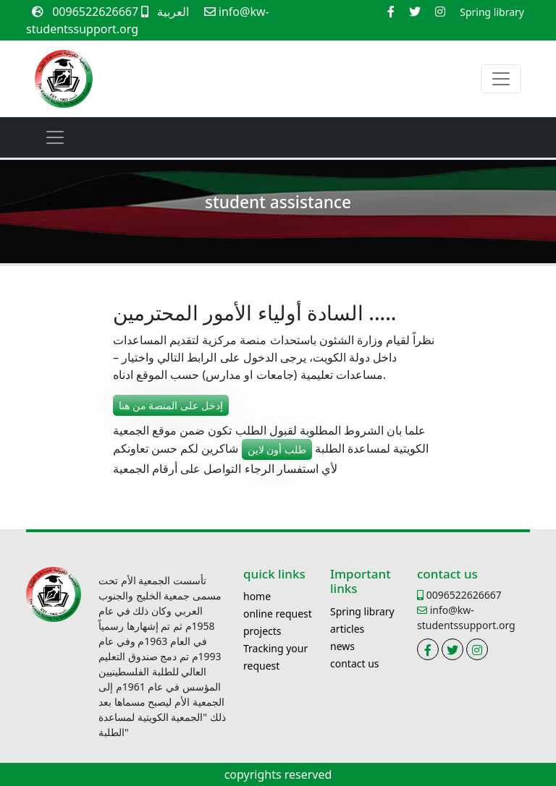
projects (262, 631)
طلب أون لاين (277, 449)
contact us (354, 663)
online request (277, 613)
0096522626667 (100, 12)
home (257, 596)
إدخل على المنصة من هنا (171, 405)
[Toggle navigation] (501, 78)
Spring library (362, 611)
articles (347, 629)
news (342, 646)
